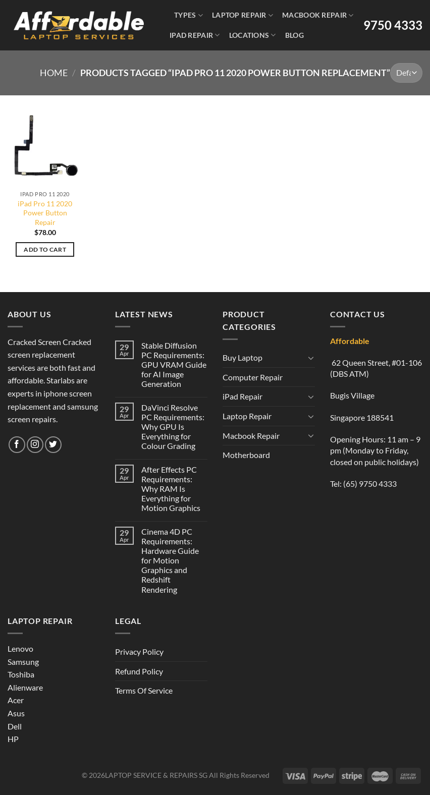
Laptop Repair (242, 15)
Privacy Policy (139, 651)
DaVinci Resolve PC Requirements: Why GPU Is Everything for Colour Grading (172, 427)
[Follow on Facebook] (17, 444)
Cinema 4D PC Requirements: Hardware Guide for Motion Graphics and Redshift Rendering (170, 560)
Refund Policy (139, 671)
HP (13, 739)
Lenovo (20, 648)
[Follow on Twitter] (53, 444)
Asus (16, 713)
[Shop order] (406, 73)
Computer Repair (253, 377)
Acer (16, 700)
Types (188, 15)
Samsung (23, 661)
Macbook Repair (318, 15)
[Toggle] (311, 358)
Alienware (25, 687)
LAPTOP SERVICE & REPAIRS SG (156, 775)
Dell (15, 726)
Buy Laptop (242, 357)
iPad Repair (195, 35)
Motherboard (246, 455)
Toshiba (21, 674)
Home (54, 72)
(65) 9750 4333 (370, 483)
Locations (252, 35)
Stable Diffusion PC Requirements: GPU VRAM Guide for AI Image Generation (173, 364)
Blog (294, 35)
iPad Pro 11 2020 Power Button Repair (45, 212)
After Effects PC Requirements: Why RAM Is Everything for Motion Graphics (170, 489)
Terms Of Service (144, 690)
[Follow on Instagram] (35, 444)
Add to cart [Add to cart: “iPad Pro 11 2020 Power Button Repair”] (45, 249)
